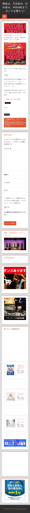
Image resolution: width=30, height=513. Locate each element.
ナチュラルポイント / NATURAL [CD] (21, 394)
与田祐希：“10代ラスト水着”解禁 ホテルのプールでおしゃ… (14, 120)
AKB (17, 37)
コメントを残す (15, 39)
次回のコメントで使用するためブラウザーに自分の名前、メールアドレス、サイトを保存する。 (15, 200)
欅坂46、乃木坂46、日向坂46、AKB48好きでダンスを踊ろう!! (15, 7)
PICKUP (6, 39)
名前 (6, 175)
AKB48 (23, 37)
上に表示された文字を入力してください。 (15, 213)
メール (7, 182)
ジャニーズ (6, 114)
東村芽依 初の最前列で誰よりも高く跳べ (14, 125)
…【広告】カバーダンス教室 (12, 99)
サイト (6, 190)
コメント (7, 149)
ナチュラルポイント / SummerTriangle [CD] (21, 421)
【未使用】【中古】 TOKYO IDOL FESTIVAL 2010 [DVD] (21, 367)
